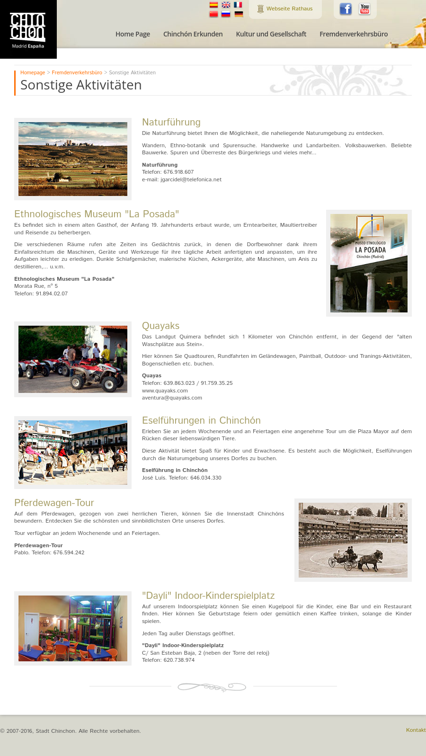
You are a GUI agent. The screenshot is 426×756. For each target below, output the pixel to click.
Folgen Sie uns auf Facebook (346, 9)
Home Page (132, 34)
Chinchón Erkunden (193, 34)
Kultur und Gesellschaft (271, 34)
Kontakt (416, 730)
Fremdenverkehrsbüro (354, 34)
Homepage (32, 73)
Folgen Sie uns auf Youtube (365, 9)
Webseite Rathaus (289, 9)
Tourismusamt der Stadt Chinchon (28, 29)
